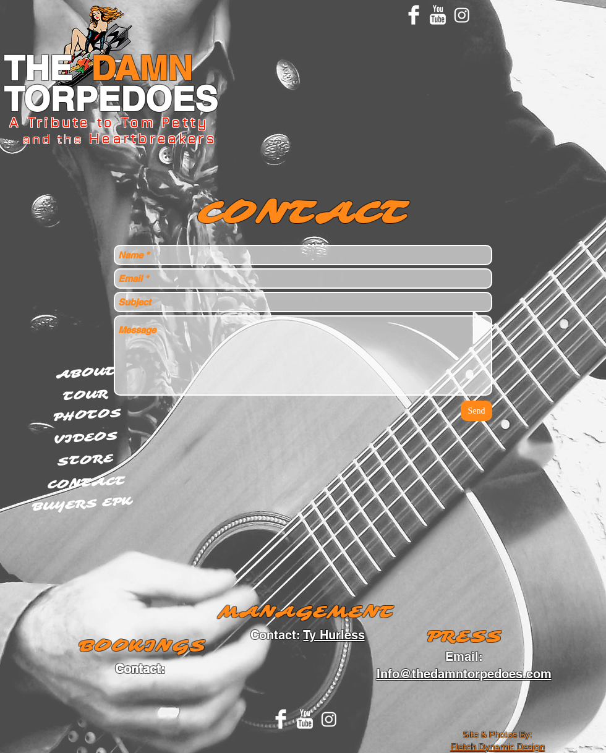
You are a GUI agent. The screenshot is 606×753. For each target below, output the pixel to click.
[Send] (476, 411)
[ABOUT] (86, 373)
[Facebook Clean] (414, 15)
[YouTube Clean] (438, 15)
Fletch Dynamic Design (498, 747)
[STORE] (85, 460)
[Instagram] (462, 15)
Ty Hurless (334, 635)
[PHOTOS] (87, 415)
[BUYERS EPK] (82, 504)
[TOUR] (85, 395)
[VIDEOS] (86, 438)
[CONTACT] (86, 483)
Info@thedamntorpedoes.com (464, 673)
